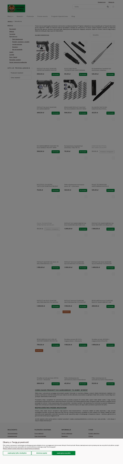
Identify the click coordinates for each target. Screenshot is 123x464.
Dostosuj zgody (41, 453)
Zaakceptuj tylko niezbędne (17, 453)
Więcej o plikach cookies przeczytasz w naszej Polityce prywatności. (21, 448)
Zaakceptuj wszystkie (64, 453)
